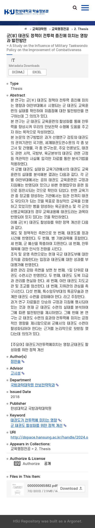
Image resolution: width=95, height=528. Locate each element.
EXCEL (37, 72)
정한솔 (16, 362)
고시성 (16, 374)
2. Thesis (43, 449)
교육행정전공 (20, 449)
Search (75, 8)
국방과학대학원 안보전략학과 (33, 385)
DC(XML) (18, 72)
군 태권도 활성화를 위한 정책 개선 (37, 426)
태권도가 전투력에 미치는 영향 (34, 420)
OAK (26, 12)
